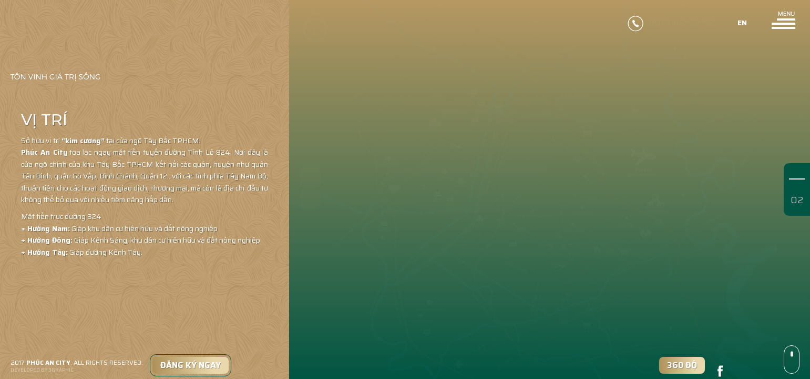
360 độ (682, 365)
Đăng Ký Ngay (190, 365)
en (744, 23)
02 (797, 200)
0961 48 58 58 (681, 22)
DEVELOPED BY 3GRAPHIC (42, 370)
